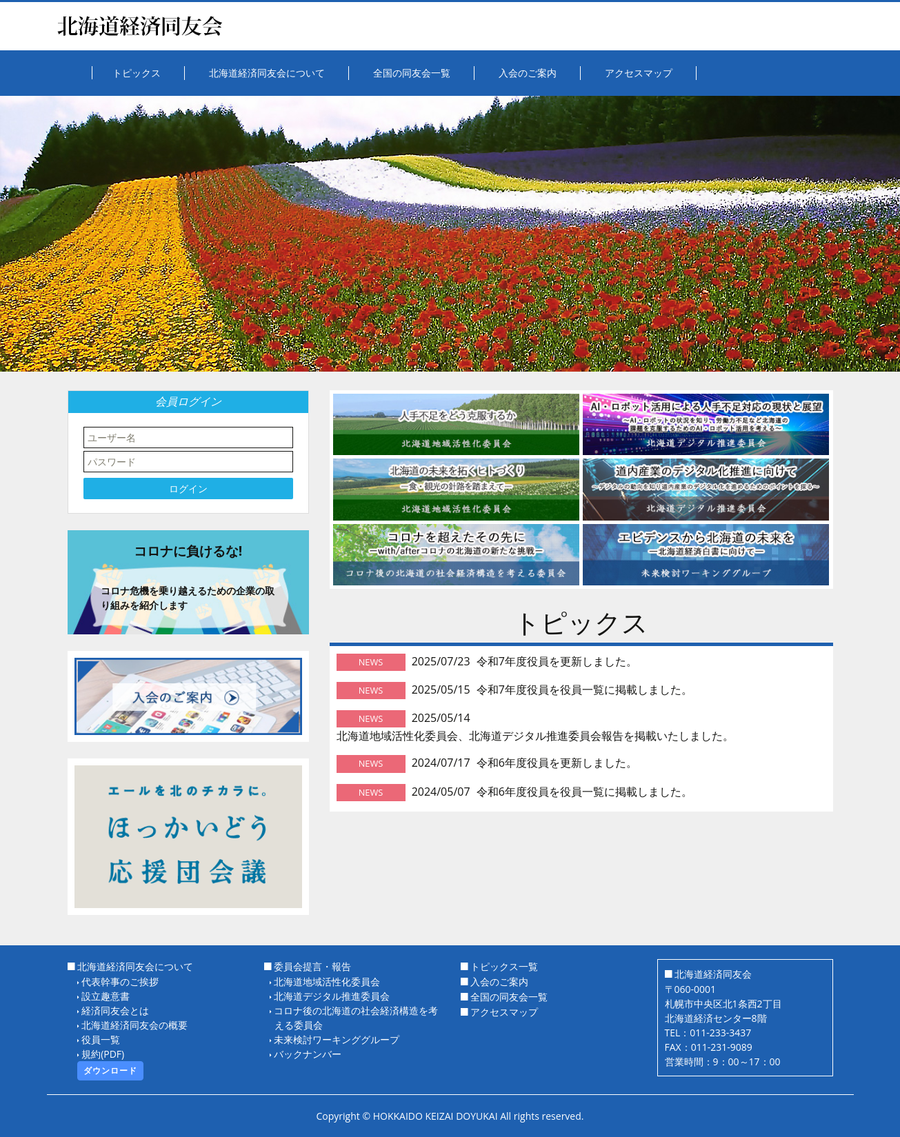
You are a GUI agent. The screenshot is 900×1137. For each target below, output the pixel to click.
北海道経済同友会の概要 (134, 1025)
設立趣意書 (105, 996)
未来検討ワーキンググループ (336, 1039)
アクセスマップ (504, 1011)
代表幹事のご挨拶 (120, 981)
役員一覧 (100, 1039)
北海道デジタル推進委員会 (332, 996)
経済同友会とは (115, 1010)
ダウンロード (110, 1070)
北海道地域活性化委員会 (327, 981)
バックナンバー (307, 1053)
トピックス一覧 (504, 966)
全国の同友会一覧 (509, 996)
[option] (450, 234)
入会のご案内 (499, 981)
